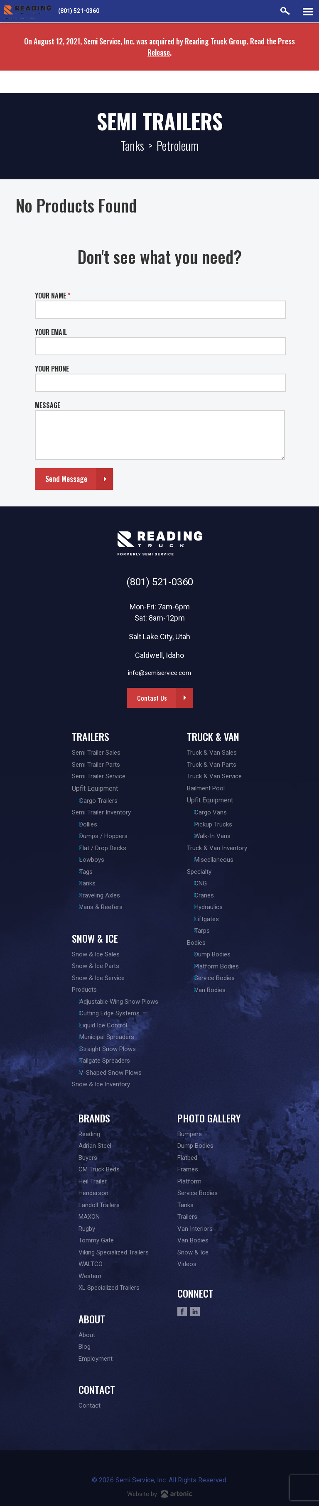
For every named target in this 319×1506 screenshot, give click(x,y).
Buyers (88, 1157)
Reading (89, 1134)
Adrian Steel (95, 1145)
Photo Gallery (208, 1117)
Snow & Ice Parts (93, 966)
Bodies (198, 942)
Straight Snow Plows (110, 1049)
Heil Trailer (93, 1181)
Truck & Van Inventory (219, 848)
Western (90, 1276)
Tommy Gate (96, 1240)
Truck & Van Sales (214, 752)
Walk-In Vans (220, 836)
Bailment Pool (208, 788)
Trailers (88, 736)
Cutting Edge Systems (112, 1013)
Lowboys (94, 859)
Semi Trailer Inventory (98, 812)
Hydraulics (216, 907)
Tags (88, 871)
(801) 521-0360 (78, 10)
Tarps (209, 930)
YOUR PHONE (52, 369)
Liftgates (214, 919)
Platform (189, 1181)
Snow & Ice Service (95, 978)
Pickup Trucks (221, 824)
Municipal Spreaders (109, 1037)
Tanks (132, 145)
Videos (186, 1264)
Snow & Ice (92, 938)
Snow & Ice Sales (93, 954)
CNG (208, 883)
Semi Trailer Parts (93, 764)
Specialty (201, 871)
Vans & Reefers (103, 907)
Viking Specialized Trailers (114, 1252)
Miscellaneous (221, 859)
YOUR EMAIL (51, 332)
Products (81, 989)
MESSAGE (47, 405)
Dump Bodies (220, 954)
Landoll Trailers (99, 1205)
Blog (85, 1346)
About (92, 1318)
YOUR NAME (53, 296)
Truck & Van (215, 736)
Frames (187, 1169)
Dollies (91, 824)
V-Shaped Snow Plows (113, 1072)
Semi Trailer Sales (93, 752)
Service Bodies (222, 978)
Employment (96, 1358)
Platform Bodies (224, 966)
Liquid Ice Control (106, 1025)
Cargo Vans (218, 812)
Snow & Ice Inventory (98, 1084)
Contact (97, 1389)
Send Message (66, 478)
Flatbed (187, 1157)
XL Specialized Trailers (109, 1287)
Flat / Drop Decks (105, 848)
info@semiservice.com (159, 673)
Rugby (87, 1228)
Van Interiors (195, 1228)
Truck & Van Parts (214, 764)
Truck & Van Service (216, 776)
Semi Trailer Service (96, 776)
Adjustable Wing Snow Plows (121, 1001)
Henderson (93, 1193)
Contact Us (152, 697)
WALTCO (91, 1264)
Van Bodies (217, 990)
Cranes (211, 895)
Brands (94, 1117)
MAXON (89, 1216)
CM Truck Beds (99, 1169)
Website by (159, 1494)
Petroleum (178, 145)
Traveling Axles (102, 895)
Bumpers (189, 1134)
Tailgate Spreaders (107, 1060)
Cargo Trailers (101, 800)
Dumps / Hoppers (106, 836)
